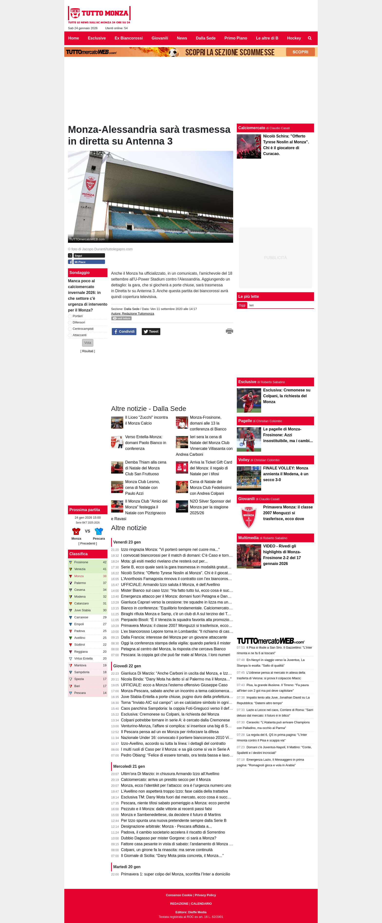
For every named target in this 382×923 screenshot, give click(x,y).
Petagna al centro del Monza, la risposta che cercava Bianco (173, 649)
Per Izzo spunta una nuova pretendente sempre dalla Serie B (174, 820)
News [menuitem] (182, 38)
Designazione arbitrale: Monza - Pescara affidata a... (166, 826)
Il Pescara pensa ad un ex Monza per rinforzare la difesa (170, 732)
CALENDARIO (201, 903)
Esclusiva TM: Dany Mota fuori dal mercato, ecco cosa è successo (178, 797)
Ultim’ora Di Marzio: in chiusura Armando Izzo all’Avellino (170, 774)
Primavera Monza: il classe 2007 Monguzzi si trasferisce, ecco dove (179, 625)
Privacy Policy (205, 895)
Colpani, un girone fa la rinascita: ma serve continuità (167, 850)
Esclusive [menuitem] (97, 38)
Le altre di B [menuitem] (267, 38)
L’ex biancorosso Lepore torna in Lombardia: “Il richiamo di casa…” (179, 631)
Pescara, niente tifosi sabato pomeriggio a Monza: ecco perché (175, 803)
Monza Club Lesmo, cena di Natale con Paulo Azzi (142, 488)
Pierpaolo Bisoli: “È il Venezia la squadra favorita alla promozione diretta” (184, 620)
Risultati (87, 351)
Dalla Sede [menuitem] (206, 38)
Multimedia (248, 538)
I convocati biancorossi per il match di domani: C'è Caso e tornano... (180, 555)
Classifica (78, 554)
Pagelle (245, 421)
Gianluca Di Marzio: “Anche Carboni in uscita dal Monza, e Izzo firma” (181, 673)
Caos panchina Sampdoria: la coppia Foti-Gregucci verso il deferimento (182, 708)
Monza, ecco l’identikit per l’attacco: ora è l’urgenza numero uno (176, 785)
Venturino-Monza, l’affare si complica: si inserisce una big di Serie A (179, 726)
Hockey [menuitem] (294, 38)
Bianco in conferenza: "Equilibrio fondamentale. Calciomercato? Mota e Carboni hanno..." (198, 608)
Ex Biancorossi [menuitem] (129, 38)
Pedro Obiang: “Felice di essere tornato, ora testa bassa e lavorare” (179, 755)
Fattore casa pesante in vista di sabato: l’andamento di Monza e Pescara (184, 844)
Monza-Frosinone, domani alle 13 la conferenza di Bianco (208, 423)
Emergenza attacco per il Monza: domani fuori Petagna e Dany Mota (180, 596)
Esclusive (247, 382)
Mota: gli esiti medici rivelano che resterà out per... (164, 561)
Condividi (124, 332)
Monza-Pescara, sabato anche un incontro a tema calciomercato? (178, 691)
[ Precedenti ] (87, 543)
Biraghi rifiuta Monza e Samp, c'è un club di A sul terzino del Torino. (179, 614)
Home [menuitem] (73, 38)
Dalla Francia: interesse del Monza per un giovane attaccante (174, 637)
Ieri (251, 305)
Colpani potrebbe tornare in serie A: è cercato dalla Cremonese (175, 720)
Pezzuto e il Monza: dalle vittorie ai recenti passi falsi (166, 809)
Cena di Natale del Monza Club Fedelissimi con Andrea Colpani (210, 488)
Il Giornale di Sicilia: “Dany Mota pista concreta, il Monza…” (172, 856)
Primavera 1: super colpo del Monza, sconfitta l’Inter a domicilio (175, 874)
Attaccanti (79, 335)
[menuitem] (310, 38)
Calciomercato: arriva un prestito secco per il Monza (166, 779)
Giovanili (246, 499)
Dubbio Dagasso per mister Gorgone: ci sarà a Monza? (168, 838)
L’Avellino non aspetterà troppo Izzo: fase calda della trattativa (174, 791)
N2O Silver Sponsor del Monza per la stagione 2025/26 (210, 507)
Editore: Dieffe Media (190, 912)
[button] (87, 343)
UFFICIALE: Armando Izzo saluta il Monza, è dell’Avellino (170, 585)
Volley (243, 460)
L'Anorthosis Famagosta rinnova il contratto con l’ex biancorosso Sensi (182, 579)
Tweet (151, 332)
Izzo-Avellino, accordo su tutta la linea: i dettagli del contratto (173, 743)
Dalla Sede (131, 309)
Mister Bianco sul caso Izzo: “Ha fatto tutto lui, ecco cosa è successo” (181, 590)
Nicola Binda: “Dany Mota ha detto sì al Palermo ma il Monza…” (176, 679)
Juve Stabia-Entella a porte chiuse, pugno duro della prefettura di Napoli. (184, 697)
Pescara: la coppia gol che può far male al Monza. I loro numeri (175, 655)
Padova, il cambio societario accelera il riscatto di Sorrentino (173, 832)
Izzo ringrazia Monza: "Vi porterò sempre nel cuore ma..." (170, 549)
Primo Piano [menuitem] (235, 38)
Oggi (242, 305)
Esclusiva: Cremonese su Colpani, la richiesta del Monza (170, 714)
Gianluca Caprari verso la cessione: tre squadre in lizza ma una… (177, 602)
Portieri (78, 316)
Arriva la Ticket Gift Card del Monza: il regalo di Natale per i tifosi (211, 468)
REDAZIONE (179, 903)
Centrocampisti (83, 328)
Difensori (79, 322)
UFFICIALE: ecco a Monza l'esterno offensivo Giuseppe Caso (174, 685)
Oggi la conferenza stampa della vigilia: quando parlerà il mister (176, 643)
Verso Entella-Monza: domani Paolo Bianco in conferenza (145, 443)
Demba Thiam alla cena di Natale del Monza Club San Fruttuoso (145, 468)
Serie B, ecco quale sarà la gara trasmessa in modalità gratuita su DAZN (184, 567)
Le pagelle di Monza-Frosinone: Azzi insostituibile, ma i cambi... (288, 435)
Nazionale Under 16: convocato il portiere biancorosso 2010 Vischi (178, 738)
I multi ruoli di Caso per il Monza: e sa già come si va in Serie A (175, 749)
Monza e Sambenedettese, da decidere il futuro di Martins (171, 815)
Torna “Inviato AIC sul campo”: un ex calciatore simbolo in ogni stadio (180, 702)
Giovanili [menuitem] (160, 38)
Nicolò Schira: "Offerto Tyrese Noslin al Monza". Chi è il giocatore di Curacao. (188, 573)
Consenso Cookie (179, 895)
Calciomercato (251, 128)
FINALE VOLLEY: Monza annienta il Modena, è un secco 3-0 (285, 474)
